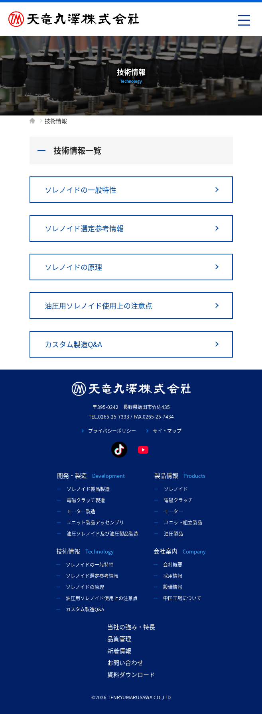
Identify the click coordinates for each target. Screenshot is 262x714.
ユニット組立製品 (183, 522)
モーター (173, 511)
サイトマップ (167, 430)
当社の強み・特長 (131, 626)
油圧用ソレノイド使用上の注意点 (98, 305)
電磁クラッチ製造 (86, 500)
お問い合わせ (125, 662)
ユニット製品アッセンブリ (95, 522)
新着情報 (119, 650)
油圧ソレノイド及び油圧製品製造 (102, 533)
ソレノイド (176, 489)
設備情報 (172, 587)
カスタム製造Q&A (73, 344)
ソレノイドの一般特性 (80, 189)
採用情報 (172, 575)
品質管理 (119, 638)
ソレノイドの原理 (73, 267)
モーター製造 (81, 511)
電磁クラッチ (178, 500)
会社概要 (172, 564)
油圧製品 (173, 533)
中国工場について (182, 598)
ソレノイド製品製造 (88, 489)
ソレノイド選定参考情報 (84, 228)
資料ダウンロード (131, 674)
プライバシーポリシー (112, 430)
